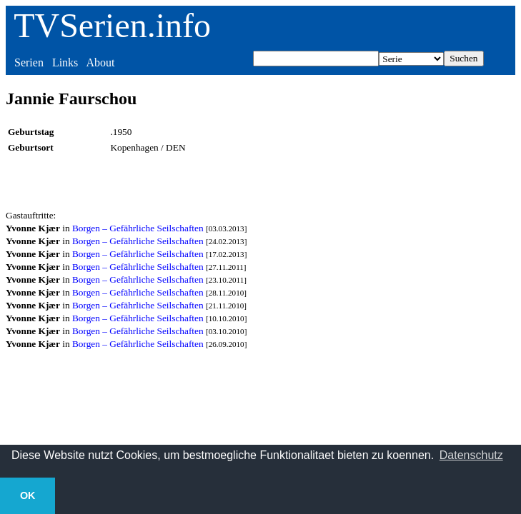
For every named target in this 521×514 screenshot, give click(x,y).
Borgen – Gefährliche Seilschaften (138, 228)
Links (65, 62)
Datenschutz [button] (471, 455)
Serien (29, 62)
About (100, 62)
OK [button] (28, 495)
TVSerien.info (112, 25)
